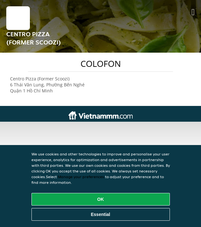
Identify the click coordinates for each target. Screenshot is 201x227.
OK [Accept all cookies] (100, 199)
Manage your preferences (81, 176)
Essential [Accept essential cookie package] (100, 214)
